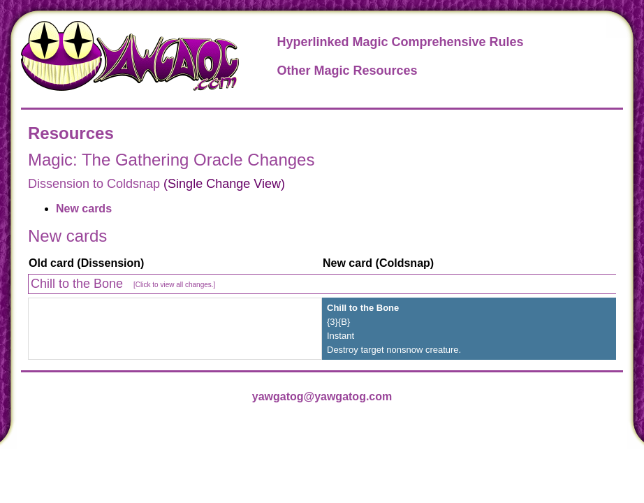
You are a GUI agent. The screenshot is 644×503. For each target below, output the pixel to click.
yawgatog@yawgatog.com (322, 396)
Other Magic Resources (347, 71)
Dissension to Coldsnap (94, 184)
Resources (71, 133)
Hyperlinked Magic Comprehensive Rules (400, 42)
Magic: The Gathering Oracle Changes (171, 159)
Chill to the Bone (123, 284)
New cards (84, 208)
